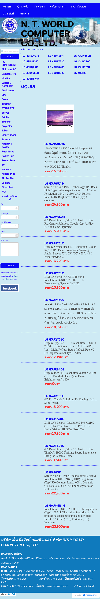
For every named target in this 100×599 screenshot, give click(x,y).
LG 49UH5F (52, 472)
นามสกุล (4, 213)
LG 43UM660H (54, 217)
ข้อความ (4, 240)
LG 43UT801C (54, 446)
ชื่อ (2, 204)
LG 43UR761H (54, 396)
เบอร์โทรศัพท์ (6, 222)
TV (32, 49)
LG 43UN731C (54, 243)
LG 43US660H (54, 419)
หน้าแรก (25, 49)
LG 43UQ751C (54, 339)
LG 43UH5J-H (54, 183)
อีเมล (3, 231)
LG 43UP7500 (54, 300)
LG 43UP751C (54, 273)
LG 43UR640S (54, 369)
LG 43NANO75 (54, 144)
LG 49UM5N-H (54, 505)
